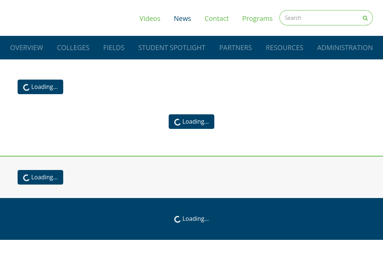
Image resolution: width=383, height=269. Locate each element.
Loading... (40, 87)
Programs (257, 18)
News (186, 18)
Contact (217, 18)
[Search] (318, 17)
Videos (150, 18)
